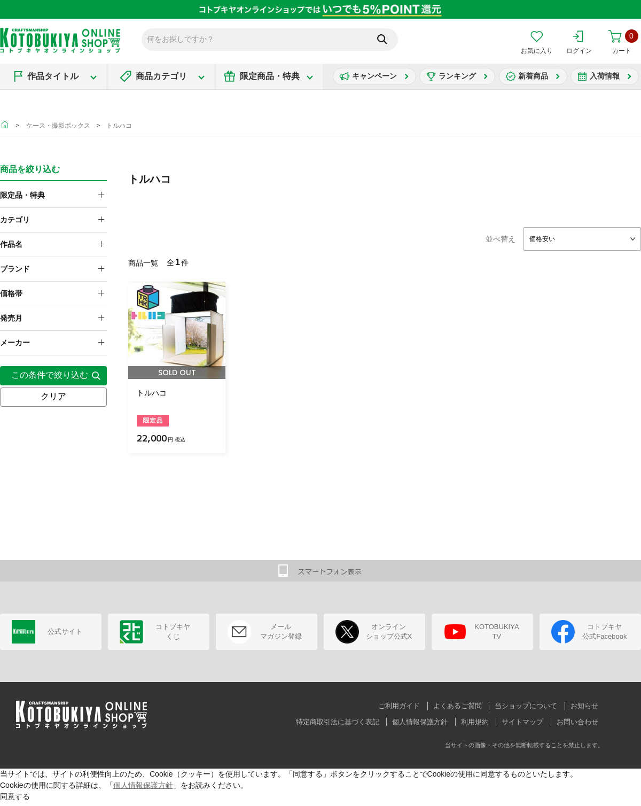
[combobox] (582, 239)
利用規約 (475, 722)
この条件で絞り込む (49, 374)
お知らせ (584, 706)
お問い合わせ (577, 722)
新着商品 (533, 76)
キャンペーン (374, 76)
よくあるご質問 (457, 706)
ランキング (457, 76)
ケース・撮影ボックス (58, 125)
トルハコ (119, 125)
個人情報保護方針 (420, 722)
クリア (53, 396)
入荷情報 (605, 76)
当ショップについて (526, 706)
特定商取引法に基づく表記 (337, 722)
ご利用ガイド (399, 706)
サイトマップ (522, 722)
